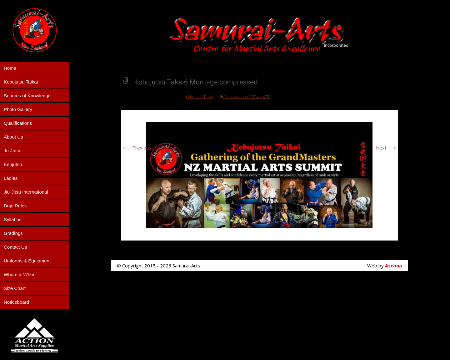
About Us (13, 136)
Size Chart (15, 288)
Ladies (11, 178)
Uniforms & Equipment (27, 260)
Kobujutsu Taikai (21, 81)
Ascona (393, 265)
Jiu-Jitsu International (26, 192)
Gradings (13, 233)
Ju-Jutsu (13, 150)
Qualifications (18, 123)
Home (10, 68)
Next (387, 148)
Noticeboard (16, 302)
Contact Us (15, 247)
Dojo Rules (15, 205)
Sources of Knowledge (27, 95)
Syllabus (13, 219)
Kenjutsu (13, 164)
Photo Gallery (18, 109)
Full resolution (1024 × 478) (247, 96)
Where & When (20, 274)
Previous (136, 148)
